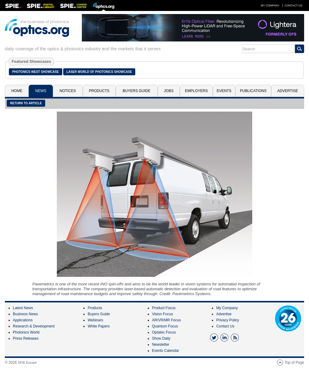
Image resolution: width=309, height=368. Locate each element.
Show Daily (161, 338)
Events (224, 91)
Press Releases (25, 338)
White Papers (99, 326)
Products (99, 91)
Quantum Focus (165, 326)
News (40, 91)
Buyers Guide (137, 91)
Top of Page (294, 362)
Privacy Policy (227, 320)
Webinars (95, 320)
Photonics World (26, 332)
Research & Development (34, 326)
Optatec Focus (164, 332)
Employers (196, 91)
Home (16, 91)
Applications (23, 320)
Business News (25, 314)
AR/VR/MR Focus (166, 320)
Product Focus (164, 308)
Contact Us (293, 5)
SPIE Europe (27, 362)
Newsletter (160, 344)
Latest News (23, 308)
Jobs (168, 91)
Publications (253, 91)
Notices (68, 91)
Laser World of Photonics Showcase (99, 71)
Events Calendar (165, 350)
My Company (270, 5)
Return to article (26, 103)
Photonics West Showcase (35, 71)
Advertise (287, 91)
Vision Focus (162, 314)
